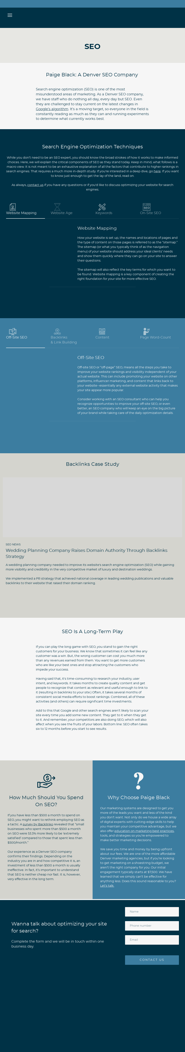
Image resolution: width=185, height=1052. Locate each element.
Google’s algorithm (52, 109)
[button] (25, 209)
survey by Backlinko (38, 824)
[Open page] (92, 14)
